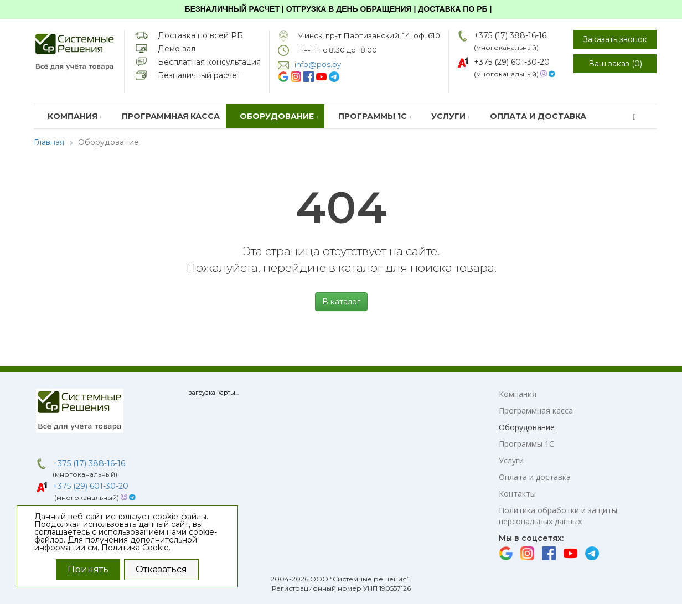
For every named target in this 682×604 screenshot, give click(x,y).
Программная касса (171, 116)
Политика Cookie (135, 548)
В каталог (341, 302)
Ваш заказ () (615, 64)
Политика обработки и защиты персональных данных (558, 515)
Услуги (450, 116)
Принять (88, 569)
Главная (49, 142)
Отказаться (161, 569)
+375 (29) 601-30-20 (512, 62)
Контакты (517, 493)
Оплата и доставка (538, 116)
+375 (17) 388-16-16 (510, 35)
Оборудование (279, 116)
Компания (75, 116)
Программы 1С (374, 116)
